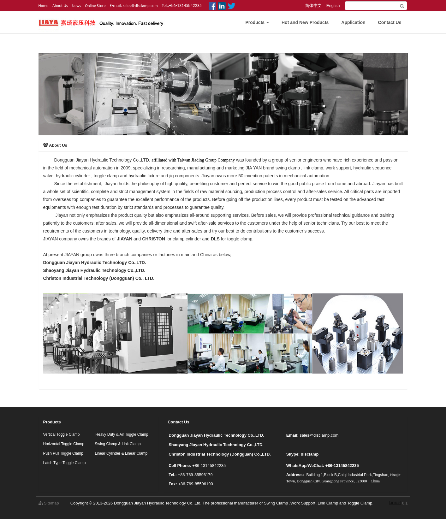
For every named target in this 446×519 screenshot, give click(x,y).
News (76, 5)
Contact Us (389, 22)
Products (257, 22)
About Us (60, 5)
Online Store (95, 5)
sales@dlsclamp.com (140, 5)
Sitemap (49, 503)
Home (44, 5)
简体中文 (313, 5)
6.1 (398, 503)
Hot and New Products (305, 22)
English (333, 5)
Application (353, 22)
